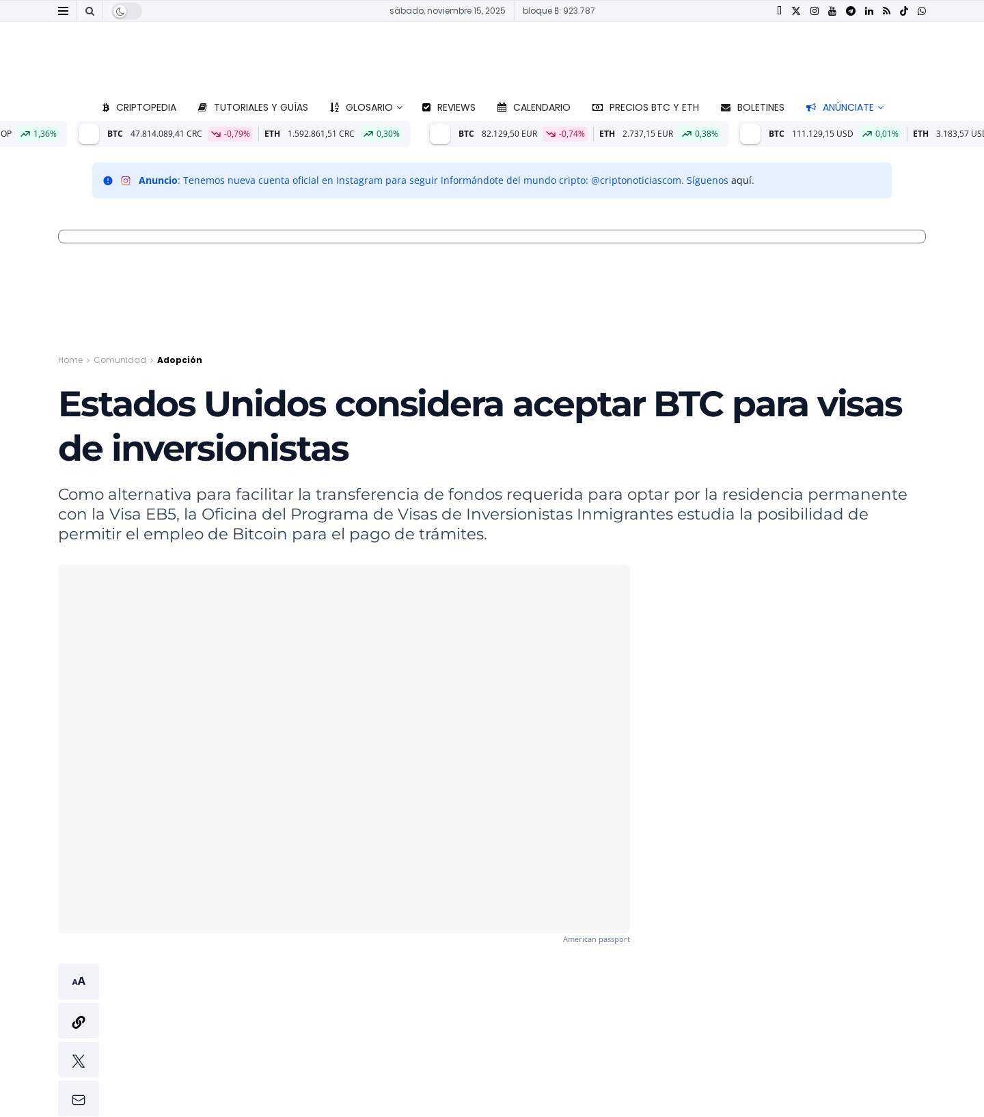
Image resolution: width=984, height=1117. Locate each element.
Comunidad (120, 360)
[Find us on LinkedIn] (869, 11)
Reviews (449, 107)
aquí (741, 180)
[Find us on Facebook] (779, 11)
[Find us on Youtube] (832, 11)
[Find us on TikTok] (904, 11)
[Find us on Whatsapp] (922, 11)
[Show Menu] (63, 11)
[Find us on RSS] (886, 11)
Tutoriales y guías (253, 107)
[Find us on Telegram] (851, 11)
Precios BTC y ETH (645, 107)
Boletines (752, 107)
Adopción (179, 360)
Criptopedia (139, 107)
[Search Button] (89, 11)
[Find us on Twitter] (796, 11)
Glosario (361, 107)
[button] (78, 1040)
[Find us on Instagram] (814, 11)
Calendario (534, 107)
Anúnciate (840, 107)
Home (70, 360)
